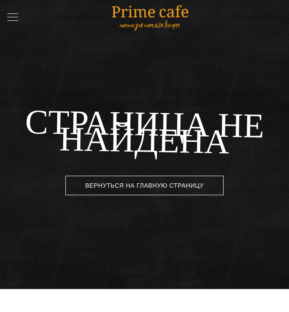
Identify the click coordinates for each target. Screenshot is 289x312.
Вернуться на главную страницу (144, 185)
